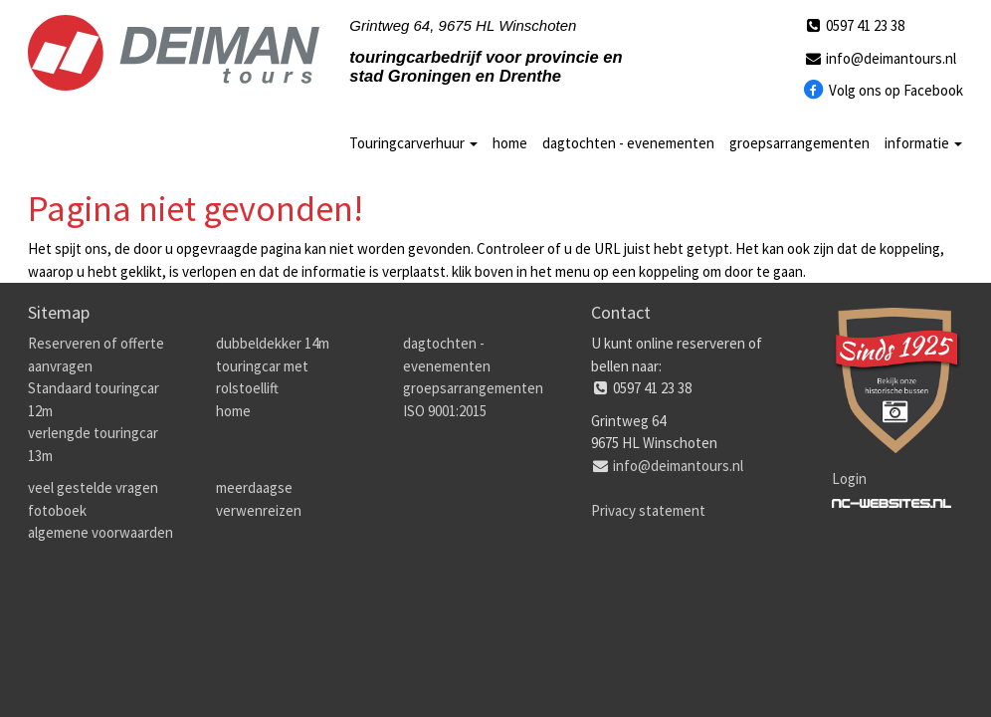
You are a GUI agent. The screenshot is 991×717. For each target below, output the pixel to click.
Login (849, 478)
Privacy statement (648, 510)
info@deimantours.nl (879, 58)
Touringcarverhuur (413, 142)
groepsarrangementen (799, 142)
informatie (923, 142)
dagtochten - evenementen (628, 142)
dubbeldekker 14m (272, 343)
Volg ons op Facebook (883, 91)
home (510, 142)
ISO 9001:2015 (445, 410)
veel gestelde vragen (93, 487)
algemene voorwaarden (100, 532)
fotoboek (57, 510)
